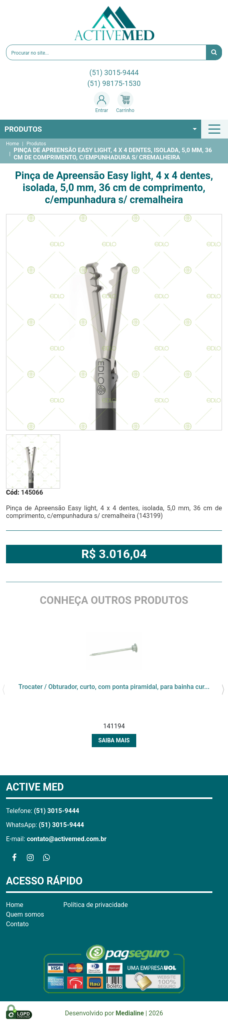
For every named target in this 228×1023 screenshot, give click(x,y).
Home (12, 144)
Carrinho (125, 102)
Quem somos (25, 914)
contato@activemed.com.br (67, 839)
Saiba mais (113, 740)
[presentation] (3, 689)
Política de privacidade (95, 905)
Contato (17, 924)
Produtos (23, 129)
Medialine (130, 1013)
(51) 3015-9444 (114, 72)
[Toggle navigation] (215, 129)
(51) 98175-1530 (114, 83)
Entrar (102, 102)
